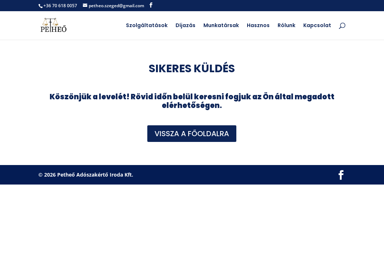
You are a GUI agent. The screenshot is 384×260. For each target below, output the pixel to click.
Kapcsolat (317, 26)
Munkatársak (221, 26)
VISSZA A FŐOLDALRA (192, 134)
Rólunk (286, 26)
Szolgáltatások (147, 26)
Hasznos (258, 26)
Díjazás (185, 26)
